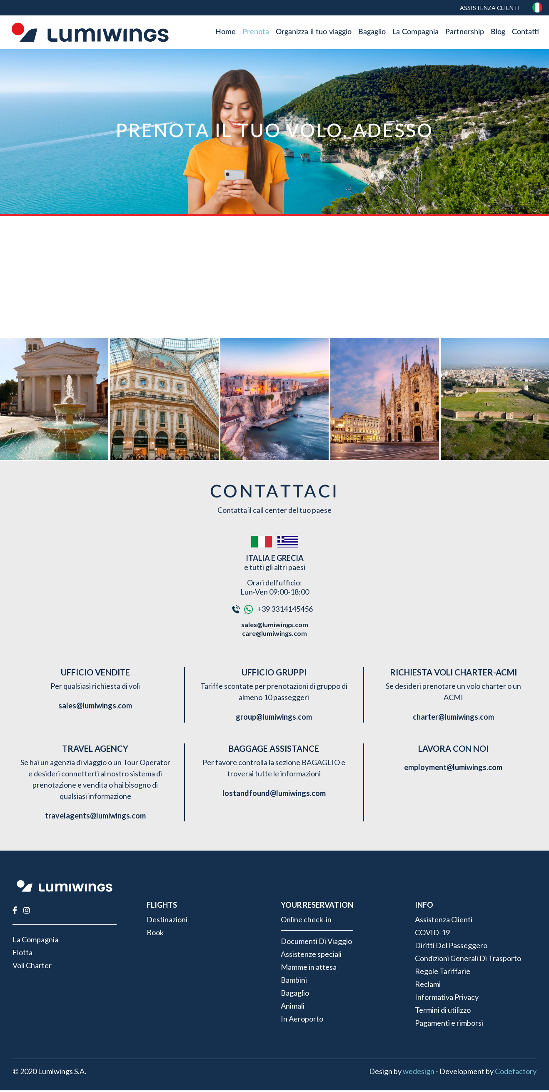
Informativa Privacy (447, 998)
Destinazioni (167, 921)
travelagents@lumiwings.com (95, 817)
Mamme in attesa (309, 968)
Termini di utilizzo (443, 1011)
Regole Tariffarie (442, 972)
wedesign (418, 1072)
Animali (292, 1007)
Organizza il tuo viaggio (314, 33)
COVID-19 (432, 934)
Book (155, 934)
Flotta (22, 954)
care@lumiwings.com (274, 635)
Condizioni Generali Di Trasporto (468, 959)
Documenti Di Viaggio (316, 942)
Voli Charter (32, 967)
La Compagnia (415, 33)
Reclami (428, 985)
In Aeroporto (302, 1020)
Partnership (464, 33)
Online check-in (306, 921)
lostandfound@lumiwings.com (274, 794)
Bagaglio (372, 33)
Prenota (255, 33)
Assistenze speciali (311, 955)
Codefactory (516, 1072)
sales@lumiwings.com (274, 626)
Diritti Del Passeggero (451, 946)
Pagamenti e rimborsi (449, 1024)
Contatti (525, 33)
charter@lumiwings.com (453, 718)
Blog (498, 33)
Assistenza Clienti (489, 7)
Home (225, 33)
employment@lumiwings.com (453, 768)
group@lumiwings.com (274, 718)
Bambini (294, 981)
